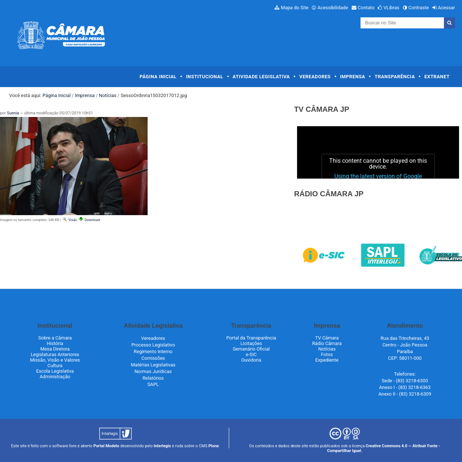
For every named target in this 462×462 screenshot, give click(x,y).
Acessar (446, 7)
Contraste (418, 7)
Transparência (395, 76)
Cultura (55, 365)
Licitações (251, 343)
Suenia (13, 113)
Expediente (327, 360)
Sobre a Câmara (55, 338)
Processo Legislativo (153, 345)
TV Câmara (327, 338)
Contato (366, 7)
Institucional (204, 76)
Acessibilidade (332, 7)
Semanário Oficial (251, 349)
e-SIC (251, 354)
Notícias (107, 95)
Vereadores (315, 76)
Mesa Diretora (55, 349)
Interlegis (162, 446)
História (55, 343)
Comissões (153, 358)
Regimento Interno (153, 351)
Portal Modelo (106, 446)
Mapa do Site (294, 7)
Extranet (436, 76)
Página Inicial (157, 76)
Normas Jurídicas (153, 371)
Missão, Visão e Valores (55, 360)
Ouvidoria (251, 360)
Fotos (327, 354)
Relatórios (152, 378)
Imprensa (352, 76)
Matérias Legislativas (153, 365)
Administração (55, 376)
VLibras (391, 7)
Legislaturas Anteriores (55, 354)
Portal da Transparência (251, 338)
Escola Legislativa (55, 371)
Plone (213, 446)
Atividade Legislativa (261, 76)
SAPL (153, 384)
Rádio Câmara (327, 343)
